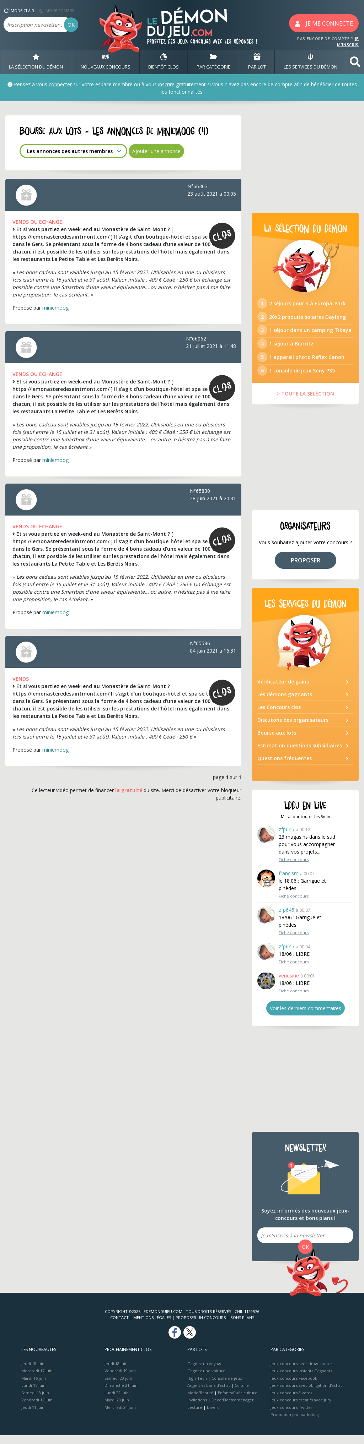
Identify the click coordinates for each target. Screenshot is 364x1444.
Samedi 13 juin (35, 1401)
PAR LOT (257, 61)
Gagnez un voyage (205, 1372)
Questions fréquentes (284, 767)
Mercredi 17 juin (37, 1379)
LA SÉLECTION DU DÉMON (36, 61)
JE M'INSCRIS (348, 41)
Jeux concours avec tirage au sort (302, 1372)
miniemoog (55, 307)
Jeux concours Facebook (294, 1387)
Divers (213, 1416)
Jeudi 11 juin (32, 1416)
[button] (355, 62)
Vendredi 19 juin (120, 1379)
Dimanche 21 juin (121, 1394)
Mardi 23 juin (117, 1408)
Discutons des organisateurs (292, 728)
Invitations (197, 1408)
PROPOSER (305, 569)
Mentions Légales (152, 1326)
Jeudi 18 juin (32, 1372)
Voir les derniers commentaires (305, 1017)
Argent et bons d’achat (208, 1394)
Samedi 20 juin (118, 1387)
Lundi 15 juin (33, 1394)
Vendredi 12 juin (37, 1408)
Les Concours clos (279, 716)
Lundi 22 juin (117, 1401)
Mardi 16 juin (33, 1387)
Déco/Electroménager (233, 1408)
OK (71, 24)
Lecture (194, 1416)
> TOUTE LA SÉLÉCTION (305, 402)
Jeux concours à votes (291, 1401)
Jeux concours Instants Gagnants (301, 1379)
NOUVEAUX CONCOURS (105, 61)
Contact (119, 1326)
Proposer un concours (201, 1326)
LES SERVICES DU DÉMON (310, 61)
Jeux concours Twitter (291, 1416)
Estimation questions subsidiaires (299, 754)
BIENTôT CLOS (163, 61)
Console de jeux (227, 1387)
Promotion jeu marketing (295, 1423)
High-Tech (197, 1387)
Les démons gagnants (284, 703)
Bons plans (242, 1326)
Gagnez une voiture (206, 1379)
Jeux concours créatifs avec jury (301, 1408)
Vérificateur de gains (283, 690)
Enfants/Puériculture (237, 1401)
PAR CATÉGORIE (213, 61)
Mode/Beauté (200, 1401)
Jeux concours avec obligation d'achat (306, 1394)
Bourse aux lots (276, 741)
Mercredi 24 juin (120, 1416)
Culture (242, 1394)
